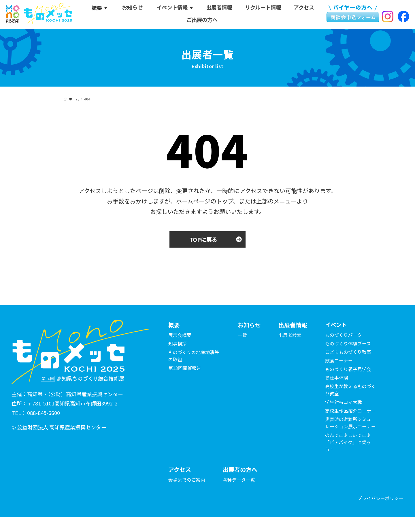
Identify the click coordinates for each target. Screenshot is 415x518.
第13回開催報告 (184, 368)
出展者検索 (289, 335)
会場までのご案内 (186, 480)
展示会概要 (179, 335)
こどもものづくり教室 (348, 352)
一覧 (242, 335)
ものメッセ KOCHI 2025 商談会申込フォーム (352, 14)
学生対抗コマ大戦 (343, 402)
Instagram (387, 17)
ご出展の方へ (202, 20)
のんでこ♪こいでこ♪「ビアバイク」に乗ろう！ (348, 443)
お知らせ (131, 8)
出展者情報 (219, 8)
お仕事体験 (336, 378)
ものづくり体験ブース (348, 344)
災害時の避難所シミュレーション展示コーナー (350, 423)
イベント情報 (171, 8)
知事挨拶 (177, 344)
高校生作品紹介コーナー (350, 411)
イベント (336, 325)
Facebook (403, 17)
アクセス (305, 8)
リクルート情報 (264, 8)
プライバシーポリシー (380, 499)
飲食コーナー (339, 361)
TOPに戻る (203, 239)
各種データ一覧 (239, 480)
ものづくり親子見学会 (348, 369)
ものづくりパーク (343, 335)
